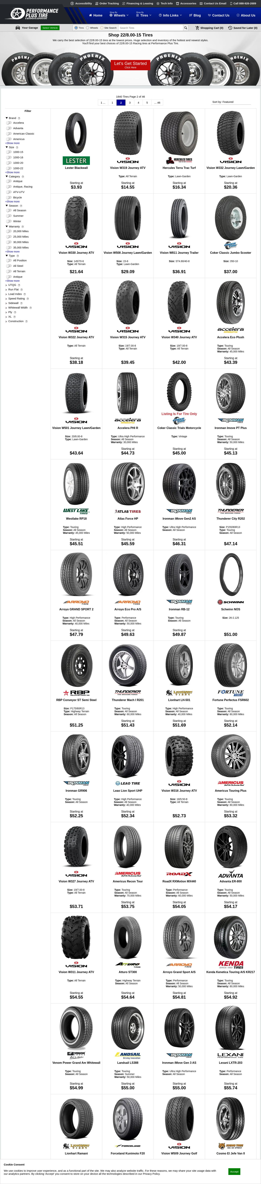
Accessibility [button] (83, 3)
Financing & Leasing (140, 3)
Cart (211, 27)
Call (244, 3)
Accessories (188, 3)
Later (245, 27)
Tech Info (167, 3)
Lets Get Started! (130, 65)
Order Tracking (109, 3)
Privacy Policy (12, 1178)
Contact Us (215, 3)
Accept (234, 1171)
